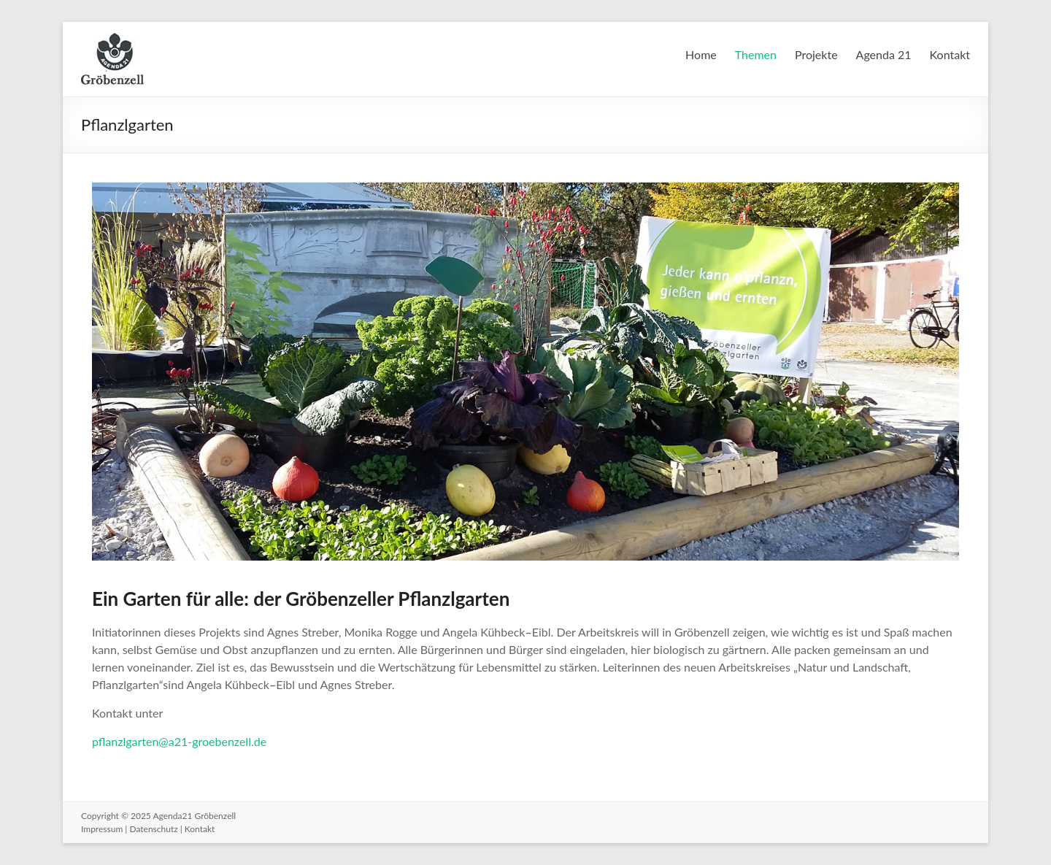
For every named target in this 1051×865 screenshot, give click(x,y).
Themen (756, 54)
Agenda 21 (884, 54)
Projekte (816, 54)
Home (701, 54)
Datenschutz (153, 828)
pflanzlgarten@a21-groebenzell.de (179, 741)
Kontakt (950, 54)
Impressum (102, 828)
